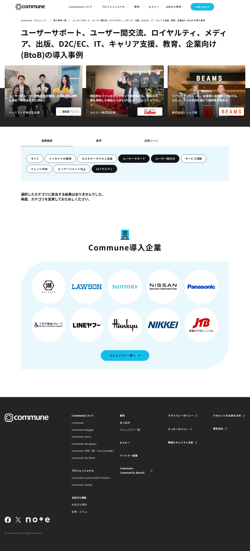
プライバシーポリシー (180, 415)
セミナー (154, 7)
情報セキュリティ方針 (180, 442)
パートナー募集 (129, 455)
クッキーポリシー (178, 429)
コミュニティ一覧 (130, 429)
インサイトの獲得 (60, 159)
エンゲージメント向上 (72, 169)
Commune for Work (83, 458)
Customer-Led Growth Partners (88, 477)
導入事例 (125, 422)
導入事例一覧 (59, 20)
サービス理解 (193, 159)
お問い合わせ (202, 6)
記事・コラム (79, 511)
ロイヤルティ (104, 169)
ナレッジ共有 (39, 169)
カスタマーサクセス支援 (97, 159)
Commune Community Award (132, 470)
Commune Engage (83, 429)
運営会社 (218, 428)
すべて (35, 159)
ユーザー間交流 (165, 159)
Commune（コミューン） (34, 20)
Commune (78, 422)
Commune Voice (81, 436)
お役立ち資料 (79, 504)
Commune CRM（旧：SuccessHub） (88, 450)
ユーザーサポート (134, 159)
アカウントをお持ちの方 (227, 415)
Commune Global (82, 484)
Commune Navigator (84, 443)
